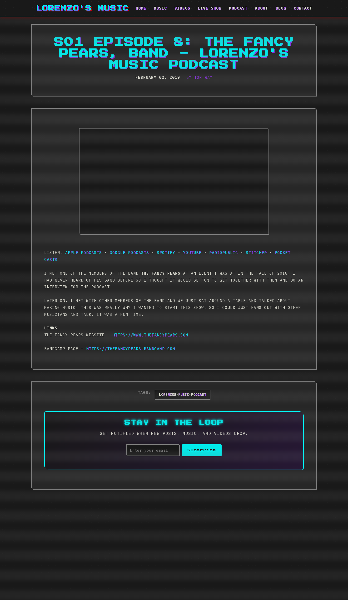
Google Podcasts (129, 252)
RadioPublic (223, 252)
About (261, 8)
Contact (303, 8)
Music (160, 8)
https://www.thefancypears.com (150, 334)
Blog (281, 8)
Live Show (209, 8)
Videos (182, 8)
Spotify (166, 252)
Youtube (192, 252)
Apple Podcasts (83, 252)
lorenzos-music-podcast (182, 394)
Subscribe (202, 450)
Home (141, 8)
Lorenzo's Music (82, 8)
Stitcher (256, 252)
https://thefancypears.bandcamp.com (130, 348)
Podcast (238, 8)
